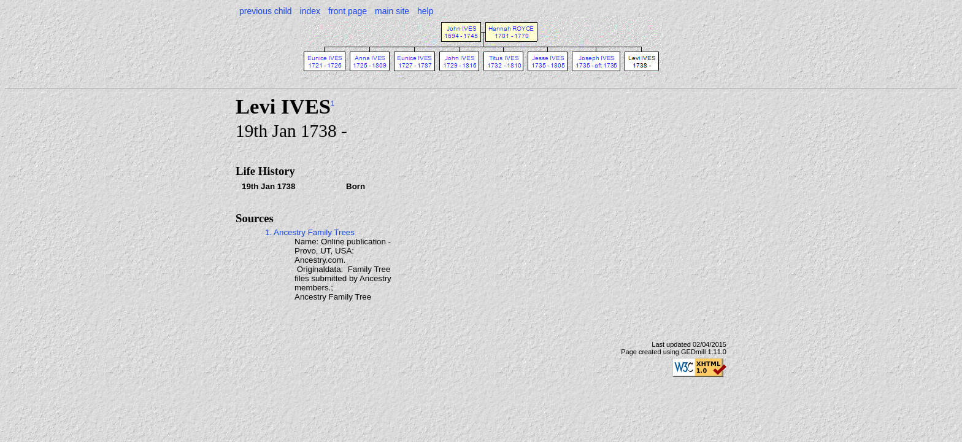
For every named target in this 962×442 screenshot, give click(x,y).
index (310, 11)
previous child (265, 11)
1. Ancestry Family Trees (310, 232)
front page (347, 11)
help (425, 11)
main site (392, 11)
